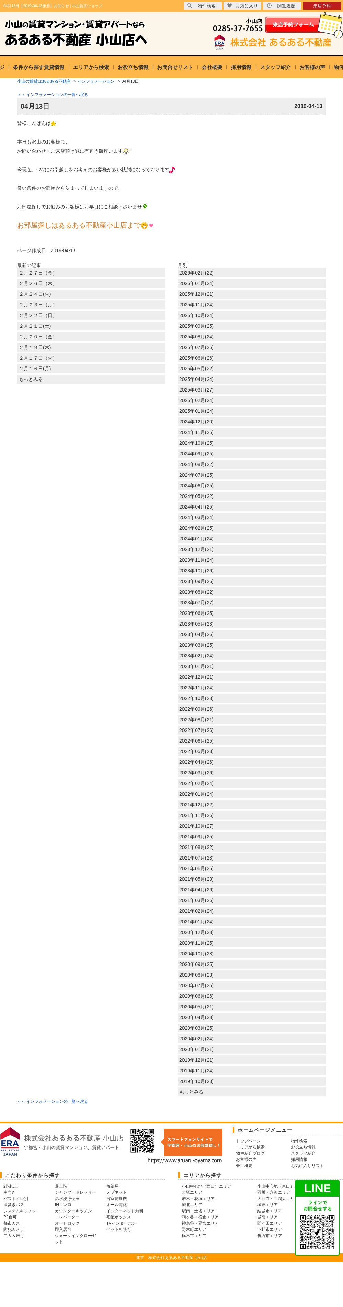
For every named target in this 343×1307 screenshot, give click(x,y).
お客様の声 (312, 67)
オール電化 (116, 1204)
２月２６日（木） (38, 283)
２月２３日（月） (38, 304)
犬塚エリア (192, 1192)
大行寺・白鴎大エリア (277, 1198)
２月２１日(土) (35, 326)
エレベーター (67, 1217)
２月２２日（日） (38, 315)
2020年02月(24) (196, 1038)
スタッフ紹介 (275, 67)
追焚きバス (13, 1204)
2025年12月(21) (196, 294)
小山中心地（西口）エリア (206, 1186)
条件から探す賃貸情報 (38, 67)
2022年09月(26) (196, 709)
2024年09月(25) (196, 453)
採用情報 (241, 67)
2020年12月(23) (196, 932)
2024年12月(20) (196, 421)
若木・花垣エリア (198, 1198)
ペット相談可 (118, 1229)
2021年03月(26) (196, 900)
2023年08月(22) (196, 592)
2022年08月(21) (196, 719)
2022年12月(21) (196, 677)
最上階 (61, 1186)
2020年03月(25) (196, 1028)
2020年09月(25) (196, 964)
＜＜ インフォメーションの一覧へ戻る (52, 94)
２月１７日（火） (38, 358)
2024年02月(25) (196, 528)
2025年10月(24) (196, 315)
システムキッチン (19, 1211)
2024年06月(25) (196, 485)
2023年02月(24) (196, 655)
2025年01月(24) (196, 411)
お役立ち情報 (133, 67)
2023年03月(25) (196, 645)
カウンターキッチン (73, 1211)
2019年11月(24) (196, 1070)
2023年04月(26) (196, 634)
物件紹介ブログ (250, 1153)
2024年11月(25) (196, 432)
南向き (9, 1192)
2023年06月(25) (196, 613)
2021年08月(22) (196, 847)
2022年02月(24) (196, 783)
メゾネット (116, 1192)
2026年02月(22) (196, 273)
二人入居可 (13, 1235)
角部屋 (112, 1186)
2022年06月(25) (196, 741)
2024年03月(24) (196, 517)
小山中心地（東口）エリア (282, 1186)
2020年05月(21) (196, 1007)
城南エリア (267, 1217)
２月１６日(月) (35, 368)
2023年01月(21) (196, 666)
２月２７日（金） (38, 273)
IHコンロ (63, 1204)
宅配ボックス (118, 1217)
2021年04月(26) (196, 889)
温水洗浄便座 (67, 1198)
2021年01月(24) (196, 921)
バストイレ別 (15, 1198)
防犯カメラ (13, 1229)
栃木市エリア (194, 1235)
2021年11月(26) (196, 815)
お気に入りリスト (307, 1165)
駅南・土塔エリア (198, 1211)
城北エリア (192, 1204)
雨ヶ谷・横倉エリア (200, 1217)
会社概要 (212, 67)
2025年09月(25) (196, 326)
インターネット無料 (124, 1211)
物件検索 (201, 5)
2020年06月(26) (196, 996)
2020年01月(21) (196, 1049)
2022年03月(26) (196, 772)
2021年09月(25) (196, 836)
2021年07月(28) (196, 858)
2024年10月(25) (196, 443)
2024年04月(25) (196, 507)
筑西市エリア (269, 1235)
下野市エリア (269, 1229)
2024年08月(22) (196, 464)
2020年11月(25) (196, 943)
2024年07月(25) (196, 475)
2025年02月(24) (196, 400)
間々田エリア (269, 1223)
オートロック (67, 1223)
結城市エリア (269, 1211)
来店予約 (322, 5)
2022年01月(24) (196, 794)
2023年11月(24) (196, 560)
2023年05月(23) (196, 624)
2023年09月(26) (196, 581)
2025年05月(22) (196, 368)
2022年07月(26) (196, 730)
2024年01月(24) (196, 538)
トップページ (248, 1141)
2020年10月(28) (196, 953)
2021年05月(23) (196, 879)
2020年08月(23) (196, 975)
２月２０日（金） (38, 336)
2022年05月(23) (196, 751)
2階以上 (10, 1186)
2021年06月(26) (196, 868)
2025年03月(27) (196, 390)
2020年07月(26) (196, 985)
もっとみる (31, 379)
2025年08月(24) (196, 336)
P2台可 (10, 1217)
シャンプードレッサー (75, 1192)
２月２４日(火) (35, 294)
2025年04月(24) (196, 379)
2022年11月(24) (196, 687)
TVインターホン (121, 1223)
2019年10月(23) (196, 1081)
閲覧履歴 (281, 5)
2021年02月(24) (196, 911)
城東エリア (267, 1204)
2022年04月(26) (196, 762)
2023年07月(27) (196, 602)
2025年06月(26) (196, 358)
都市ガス (11, 1223)
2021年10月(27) (196, 826)
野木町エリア (194, 1229)
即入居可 (63, 1229)
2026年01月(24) (196, 283)
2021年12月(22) (196, 804)
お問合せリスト (175, 67)
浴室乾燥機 (116, 1198)
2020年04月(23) (196, 1017)
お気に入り (242, 5)
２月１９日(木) (35, 347)
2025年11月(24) (196, 304)
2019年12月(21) (196, 1060)
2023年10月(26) (196, 570)
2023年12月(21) (196, 549)
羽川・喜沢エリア (273, 1192)
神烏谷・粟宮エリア (200, 1223)
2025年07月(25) (196, 347)
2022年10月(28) (196, 698)
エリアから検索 (91, 67)
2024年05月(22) (196, 496)
